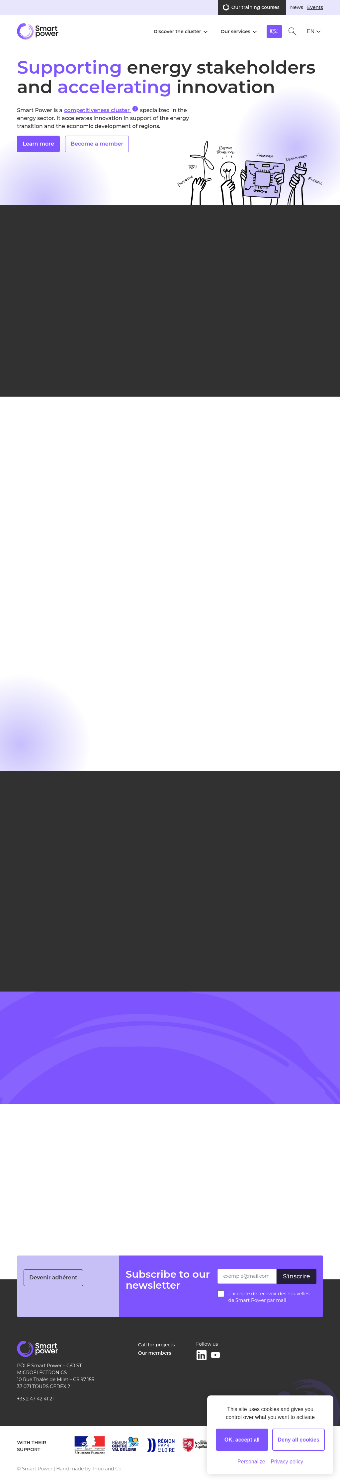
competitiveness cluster (101, 110)
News (296, 7)
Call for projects (156, 1345)
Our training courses (255, 7)
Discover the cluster (177, 31)
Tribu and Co (107, 1469)
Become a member (97, 150)
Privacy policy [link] (287, 1461)
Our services (235, 31)
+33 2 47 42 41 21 (35, 1399)
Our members (154, 1353)
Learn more (38, 150)
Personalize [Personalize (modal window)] (251, 1461)
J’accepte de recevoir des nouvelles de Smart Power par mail (268, 1297)
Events (315, 7)
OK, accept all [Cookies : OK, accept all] (242, 1440)
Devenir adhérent (53, 1277)
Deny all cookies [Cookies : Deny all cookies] (298, 1440)
